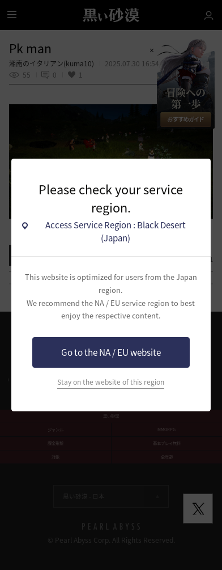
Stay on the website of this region (110, 382)
